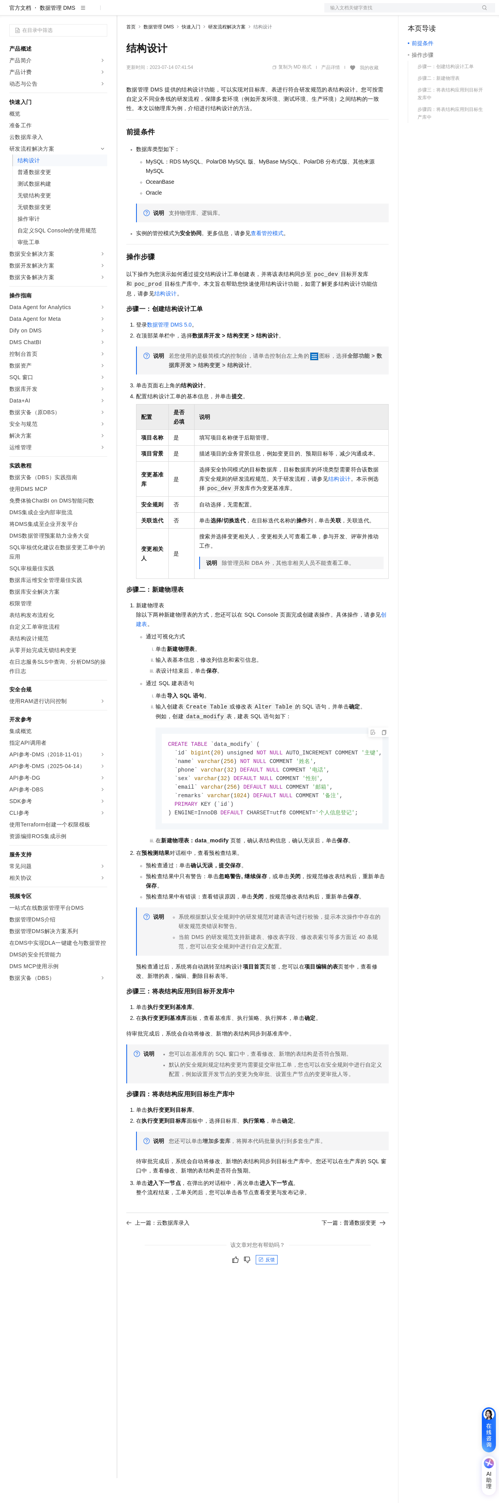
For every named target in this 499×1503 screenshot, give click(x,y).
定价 (168, 12)
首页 (131, 51)
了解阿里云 (257, 12)
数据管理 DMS (57, 33)
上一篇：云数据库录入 (157, 1251)
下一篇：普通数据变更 (354, 1251)
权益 (149, 12)
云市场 (190, 12)
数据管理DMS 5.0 (169, 349)
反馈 (266, 1288)
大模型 (80, 12)
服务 (230, 12)
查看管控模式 (267, 258)
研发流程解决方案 (227, 51)
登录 (482, 12)
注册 (453, 12)
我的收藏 (369, 92)
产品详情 (330, 92)
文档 (400, 12)
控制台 (435, 12)
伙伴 (211, 12)
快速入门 (191, 51)
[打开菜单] (12, 12)
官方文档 (20, 33)
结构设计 (165, 318)
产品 (101, 12)
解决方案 (125, 12)
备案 (416, 12)
